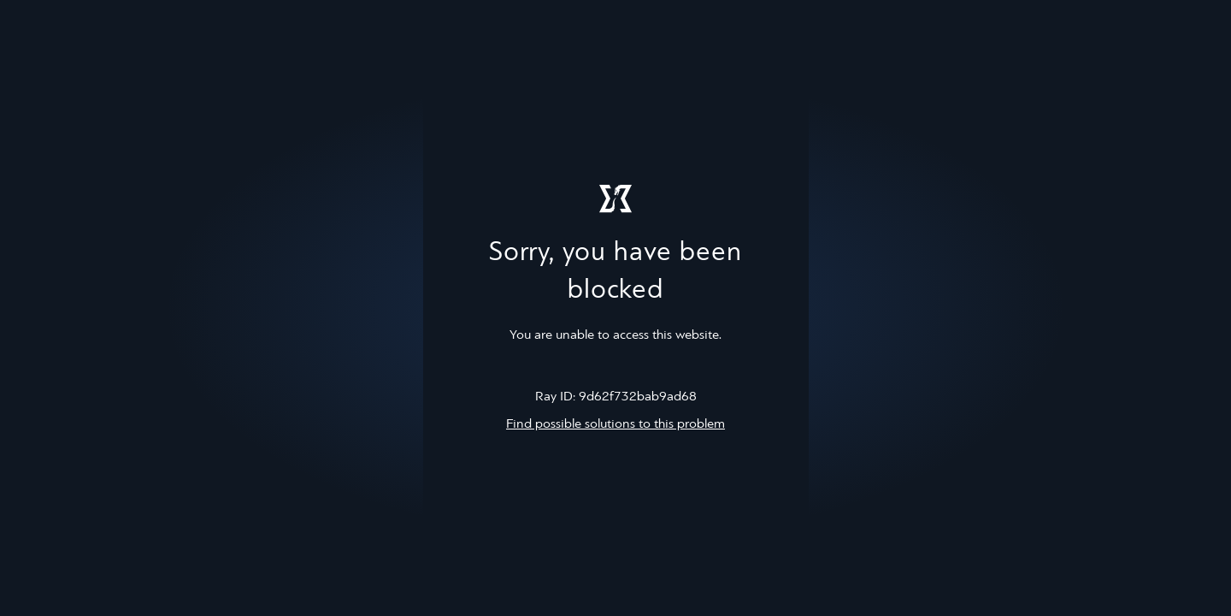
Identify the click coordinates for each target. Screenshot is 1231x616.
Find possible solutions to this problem (615, 424)
